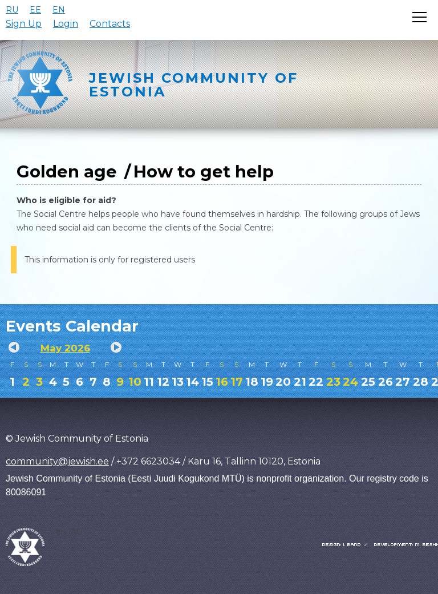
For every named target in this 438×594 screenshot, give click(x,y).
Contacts (110, 23)
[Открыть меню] (419, 17)
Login (65, 23)
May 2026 (65, 348)
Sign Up (24, 23)
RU (12, 10)
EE (35, 10)
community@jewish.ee (57, 461)
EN (58, 10)
